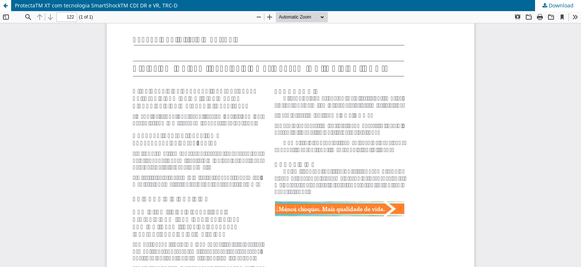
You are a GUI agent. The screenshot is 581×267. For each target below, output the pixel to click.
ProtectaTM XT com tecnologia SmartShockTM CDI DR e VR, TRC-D (96, 5)
